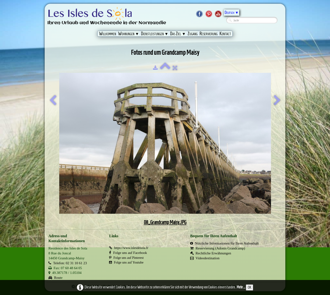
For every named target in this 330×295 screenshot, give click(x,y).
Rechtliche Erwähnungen (210, 253)
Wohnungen (128, 33)
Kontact (225, 33)
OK (249, 287)
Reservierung (209, 33)
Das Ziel (178, 33)
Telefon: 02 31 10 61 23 (67, 263)
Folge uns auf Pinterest (126, 258)
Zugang (193, 33)
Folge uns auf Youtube (126, 262)
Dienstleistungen (155, 33)
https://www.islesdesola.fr (128, 248)
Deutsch (231, 12)
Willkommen (107, 33)
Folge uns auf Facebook (128, 253)
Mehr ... (241, 287)
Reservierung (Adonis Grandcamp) (217, 248)
